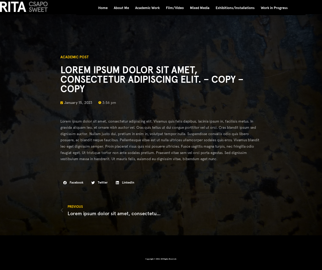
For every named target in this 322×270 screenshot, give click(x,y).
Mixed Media (199, 8)
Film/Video (175, 8)
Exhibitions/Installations (235, 8)
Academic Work (147, 8)
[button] (73, 182)
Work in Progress (274, 8)
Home (103, 8)
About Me (121, 8)
